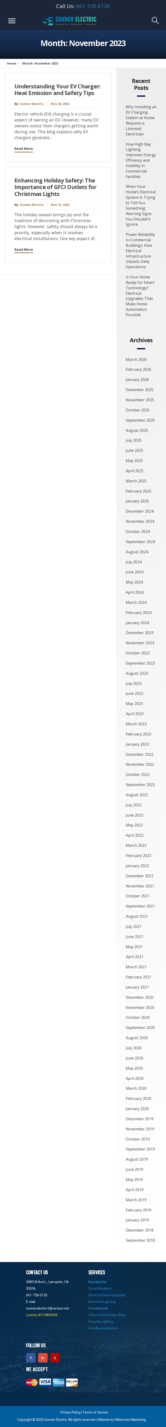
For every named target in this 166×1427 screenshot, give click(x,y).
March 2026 (136, 359)
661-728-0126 (93, 5)
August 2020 (137, 1037)
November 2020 (140, 1007)
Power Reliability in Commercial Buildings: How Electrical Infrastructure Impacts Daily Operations (140, 250)
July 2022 (134, 805)
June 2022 (134, 815)
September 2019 (140, 1149)
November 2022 (140, 764)
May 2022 (134, 825)
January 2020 (137, 1108)
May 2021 (134, 946)
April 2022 (135, 835)
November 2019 (140, 1129)
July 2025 (134, 440)
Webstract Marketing (130, 1419)
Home (11, 63)
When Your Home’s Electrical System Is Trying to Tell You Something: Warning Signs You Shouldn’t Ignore (141, 205)
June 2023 (134, 693)
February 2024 (138, 612)
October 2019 (138, 1139)
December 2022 (139, 754)
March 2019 (136, 1199)
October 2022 (138, 774)
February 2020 (138, 1098)
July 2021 (134, 926)
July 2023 (134, 683)
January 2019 (137, 1220)
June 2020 (134, 1058)
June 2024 (134, 572)
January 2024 (137, 622)
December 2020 (139, 997)
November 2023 (140, 642)
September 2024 (140, 541)
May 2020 (134, 1068)
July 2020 (134, 1048)
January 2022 (137, 865)
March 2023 (136, 723)
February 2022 (138, 855)
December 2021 (139, 875)
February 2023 (138, 734)
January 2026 (137, 379)
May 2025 (134, 460)
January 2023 (137, 744)
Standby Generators (103, 1328)
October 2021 (138, 896)
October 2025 (138, 410)
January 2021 (137, 987)
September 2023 (140, 663)
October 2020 (138, 1017)
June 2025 (134, 450)
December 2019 (139, 1118)
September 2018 (140, 1240)
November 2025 (140, 399)
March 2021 (136, 966)
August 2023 (137, 673)
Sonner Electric (32, 104)
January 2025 (137, 501)
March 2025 (136, 481)
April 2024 (135, 592)
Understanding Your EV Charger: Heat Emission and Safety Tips (57, 89)
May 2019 (134, 1179)
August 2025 (137, 430)
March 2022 (136, 845)
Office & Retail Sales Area (106, 1315)
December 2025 (139, 389)
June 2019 (134, 1169)
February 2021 (138, 977)
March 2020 (136, 1088)
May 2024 (134, 582)
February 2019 (138, 1210)
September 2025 (140, 420)
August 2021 (137, 916)
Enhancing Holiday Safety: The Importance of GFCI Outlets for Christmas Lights (55, 187)
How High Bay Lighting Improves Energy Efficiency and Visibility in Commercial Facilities (141, 160)
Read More (23, 148)
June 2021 (134, 936)
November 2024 (140, 521)
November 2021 (140, 886)
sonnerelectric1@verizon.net (47, 1308)
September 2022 (140, 784)
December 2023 (139, 632)
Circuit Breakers (100, 1288)
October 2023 (138, 653)
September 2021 (140, 906)
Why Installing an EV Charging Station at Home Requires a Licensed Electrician (141, 120)
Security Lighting (100, 1321)
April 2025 (135, 470)
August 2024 (137, 551)
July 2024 (134, 562)
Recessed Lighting (101, 1301)
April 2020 (135, 1078)
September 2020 (140, 1027)
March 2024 (136, 602)
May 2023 (134, 703)
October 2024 (138, 531)
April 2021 (135, 956)
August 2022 (137, 794)
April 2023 (135, 713)
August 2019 (137, 1159)
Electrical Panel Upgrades (107, 1295)
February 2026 (138, 369)
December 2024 (139, 511)
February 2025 (138, 491)
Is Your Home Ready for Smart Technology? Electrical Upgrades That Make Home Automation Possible (140, 295)
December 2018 (139, 1230)
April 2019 (135, 1189)
